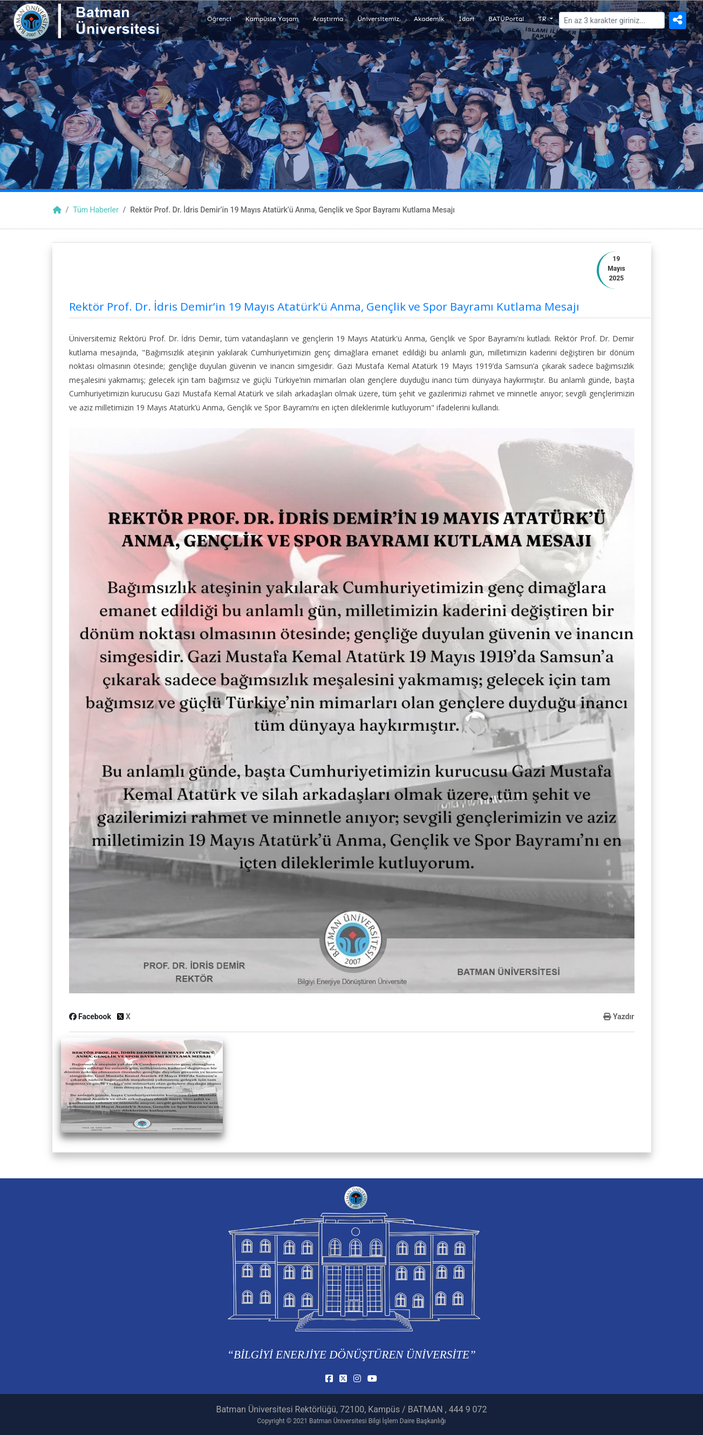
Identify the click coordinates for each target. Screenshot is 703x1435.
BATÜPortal (506, 19)
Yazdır (618, 1016)
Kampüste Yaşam (271, 19)
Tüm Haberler (95, 209)
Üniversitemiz (378, 19)
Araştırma (328, 19)
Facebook (91, 1016)
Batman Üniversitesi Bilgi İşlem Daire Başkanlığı (377, 1421)
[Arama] (612, 20)
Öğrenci (219, 19)
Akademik (429, 19)
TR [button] (543, 19)
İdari (466, 19)
